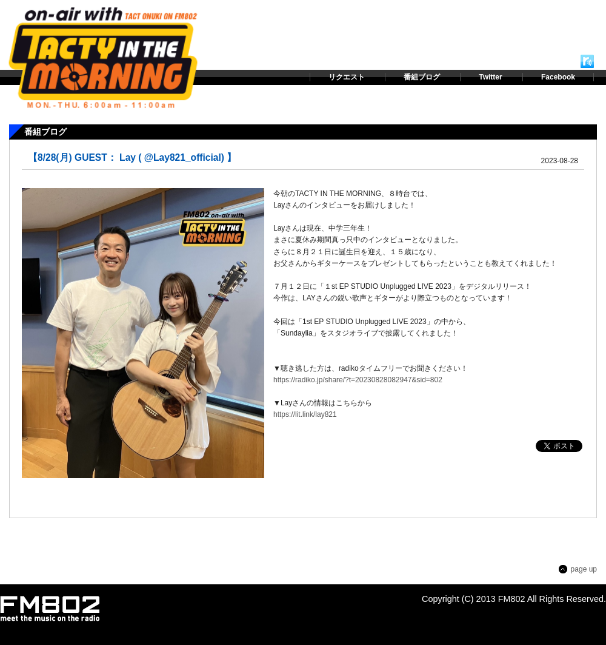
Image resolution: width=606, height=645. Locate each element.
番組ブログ (422, 77)
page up (584, 569)
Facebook (558, 77)
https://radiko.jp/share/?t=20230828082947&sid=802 (357, 380)
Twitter (490, 77)
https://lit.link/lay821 (305, 414)
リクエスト (346, 77)
